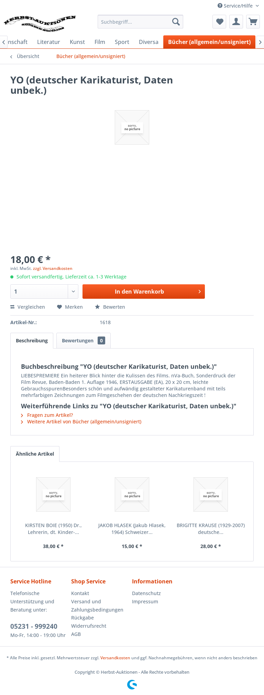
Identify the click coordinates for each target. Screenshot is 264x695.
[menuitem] (141, 22)
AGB (76, 634)
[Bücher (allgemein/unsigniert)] (209, 41)
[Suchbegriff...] (141, 22)
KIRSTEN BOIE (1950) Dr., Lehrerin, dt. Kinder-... (53, 528)
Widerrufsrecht (88, 626)
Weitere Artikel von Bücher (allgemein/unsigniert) (81, 421)
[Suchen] (176, 22)
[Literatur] (48, 41)
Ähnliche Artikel (35, 454)
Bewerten (110, 307)
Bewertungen (83, 340)
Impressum (145, 601)
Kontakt (80, 593)
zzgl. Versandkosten (53, 268)
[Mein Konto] (236, 22)
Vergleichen (27, 307)
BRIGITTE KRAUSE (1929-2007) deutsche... (211, 528)
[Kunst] (77, 41)
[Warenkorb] (253, 22)
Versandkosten (115, 658)
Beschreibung (32, 340)
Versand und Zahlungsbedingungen (97, 605)
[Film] (100, 41)
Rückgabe (82, 617)
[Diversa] (148, 41)
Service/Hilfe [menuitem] (236, 5)
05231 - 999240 (33, 626)
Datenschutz (146, 593)
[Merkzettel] (219, 22)
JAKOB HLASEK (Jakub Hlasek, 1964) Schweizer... (132, 528)
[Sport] (122, 41)
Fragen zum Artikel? (47, 415)
